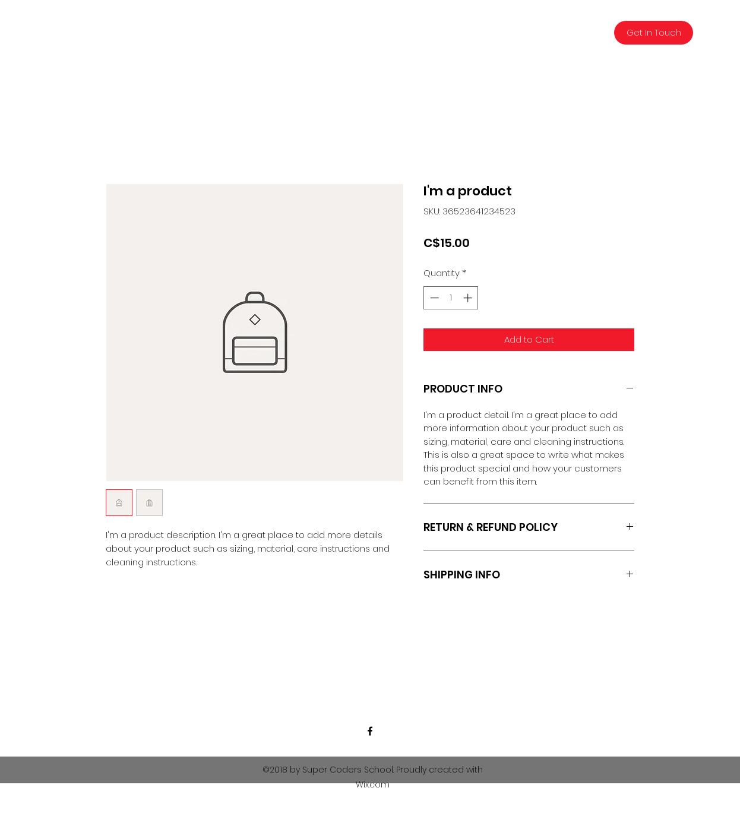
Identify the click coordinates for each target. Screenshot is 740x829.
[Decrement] (433, 298)
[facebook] (370, 731)
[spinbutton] (451, 298)
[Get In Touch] (653, 33)
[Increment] (469, 298)
